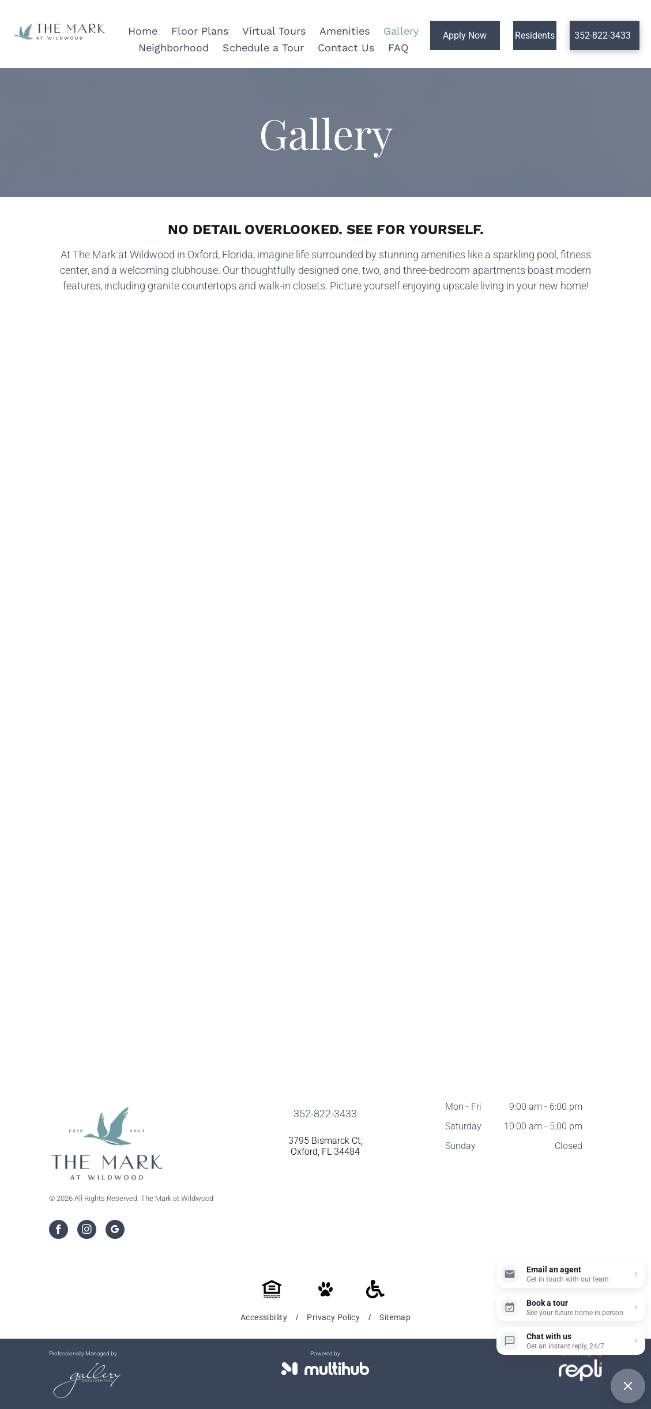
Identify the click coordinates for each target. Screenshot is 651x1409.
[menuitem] (265, 1318)
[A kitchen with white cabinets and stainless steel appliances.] (403, 584)
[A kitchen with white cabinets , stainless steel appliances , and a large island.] (558, 584)
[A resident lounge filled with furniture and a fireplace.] (93, 584)
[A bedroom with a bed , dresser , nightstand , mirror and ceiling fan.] (558, 894)
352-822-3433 (325, 1113)
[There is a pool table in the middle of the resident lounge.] (558, 430)
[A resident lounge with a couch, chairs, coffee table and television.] (248, 584)
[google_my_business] (115, 1231)
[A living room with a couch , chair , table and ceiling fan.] (248, 894)
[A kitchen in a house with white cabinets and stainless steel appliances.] (558, 740)
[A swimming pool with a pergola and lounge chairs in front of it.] (248, 430)
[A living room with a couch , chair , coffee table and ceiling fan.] (93, 894)
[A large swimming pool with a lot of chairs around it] (93, 430)
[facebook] (58, 1231)
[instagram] (86, 1231)
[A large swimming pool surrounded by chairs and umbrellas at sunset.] (403, 430)
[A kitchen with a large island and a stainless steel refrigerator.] (403, 740)
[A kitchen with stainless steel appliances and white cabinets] (93, 740)
